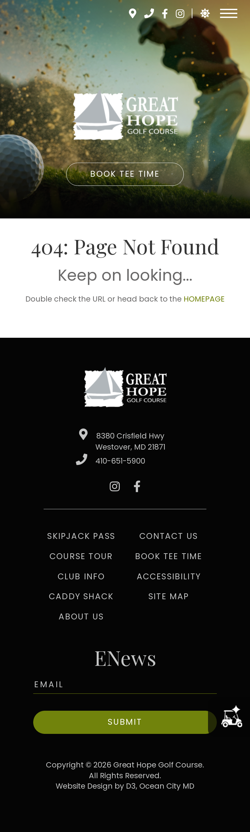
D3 (131, 786)
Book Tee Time (125, 174)
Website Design (84, 786)
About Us (81, 616)
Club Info (81, 576)
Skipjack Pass (81, 536)
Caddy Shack (81, 596)
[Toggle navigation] (228, 13)
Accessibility (169, 576)
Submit (125, 722)
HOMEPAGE (204, 299)
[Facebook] (164, 13)
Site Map (168, 596)
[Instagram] (179, 13)
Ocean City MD (166, 786)
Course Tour (81, 556)
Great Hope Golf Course (157, 765)
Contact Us (168, 536)
